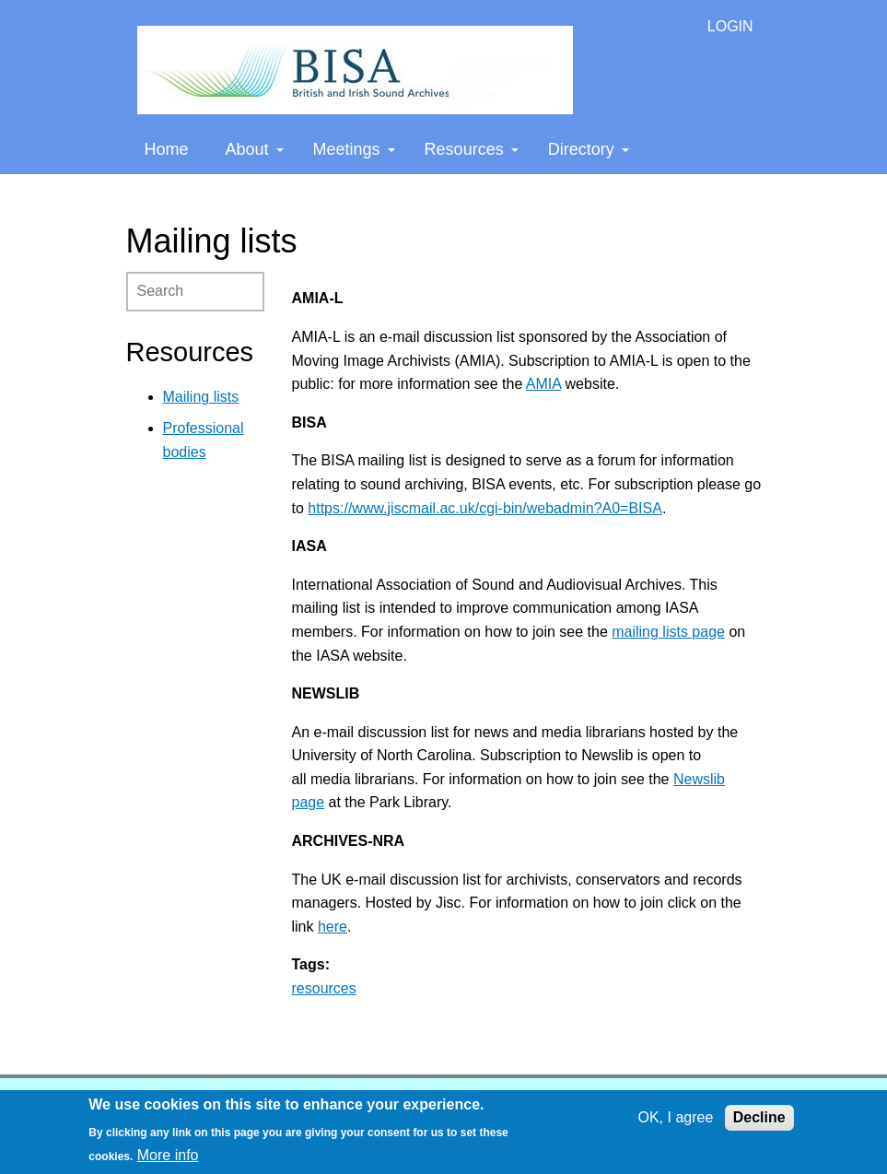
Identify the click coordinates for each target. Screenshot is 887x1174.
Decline (759, 1117)
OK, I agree (675, 1117)
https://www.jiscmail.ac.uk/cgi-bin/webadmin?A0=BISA (485, 508)
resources (324, 988)
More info (168, 1155)
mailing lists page (668, 632)
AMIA (543, 384)
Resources (472, 149)
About (255, 149)
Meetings (354, 149)
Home (167, 149)
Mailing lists (201, 397)
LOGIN (730, 26)
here (332, 926)
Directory (588, 149)
